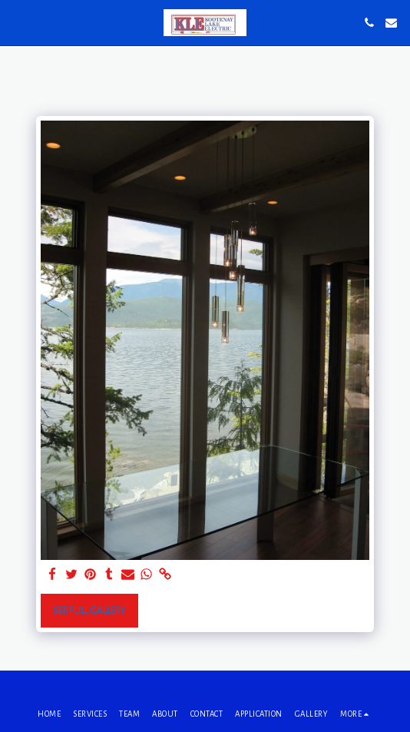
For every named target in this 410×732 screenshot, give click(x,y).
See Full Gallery (89, 610)
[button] (17, 22)
